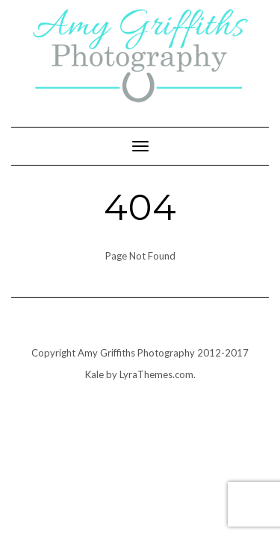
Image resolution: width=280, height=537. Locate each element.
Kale (94, 374)
